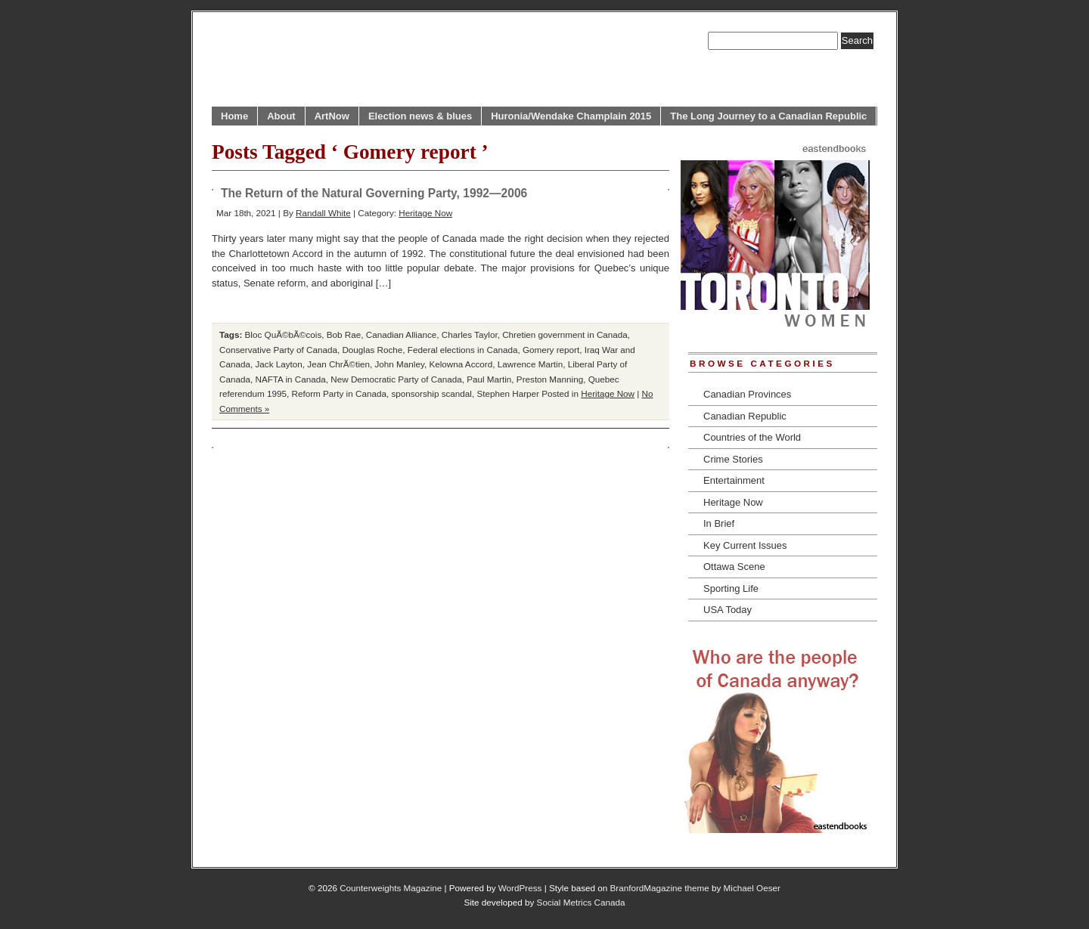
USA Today (727, 609)
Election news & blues (420, 116)
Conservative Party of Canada (278, 350)
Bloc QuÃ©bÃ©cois (283, 334)
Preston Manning (550, 379)
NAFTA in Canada (290, 379)
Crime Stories (733, 459)
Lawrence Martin (530, 364)
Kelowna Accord (460, 364)
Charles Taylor (470, 334)
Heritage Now (425, 213)
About (281, 116)
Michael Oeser (752, 888)
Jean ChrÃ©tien (338, 364)
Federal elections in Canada (463, 350)
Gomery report (551, 350)
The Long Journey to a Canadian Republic (768, 116)
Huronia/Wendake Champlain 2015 (571, 116)
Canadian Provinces (747, 394)
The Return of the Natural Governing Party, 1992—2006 (374, 193)
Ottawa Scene (734, 566)
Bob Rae (344, 334)
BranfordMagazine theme (659, 888)
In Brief (718, 523)
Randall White (323, 213)
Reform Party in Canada (339, 393)
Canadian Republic (744, 416)
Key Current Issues (745, 545)
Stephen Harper (507, 393)
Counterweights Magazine (391, 888)
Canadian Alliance (401, 334)
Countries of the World (752, 437)
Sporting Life (731, 588)
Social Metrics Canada (581, 902)
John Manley (399, 364)
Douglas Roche (372, 350)
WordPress (520, 888)
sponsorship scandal (431, 393)
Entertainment (734, 480)
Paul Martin (489, 379)
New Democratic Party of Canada (395, 379)
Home (234, 116)
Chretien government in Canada (565, 334)
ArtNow (332, 116)
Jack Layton (278, 364)
